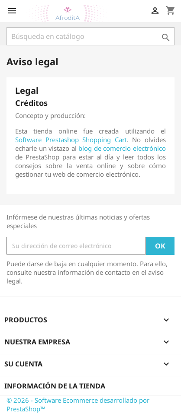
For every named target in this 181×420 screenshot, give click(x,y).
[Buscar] (90, 36)
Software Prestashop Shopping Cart (71, 139)
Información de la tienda (54, 386)
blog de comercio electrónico (122, 148)
